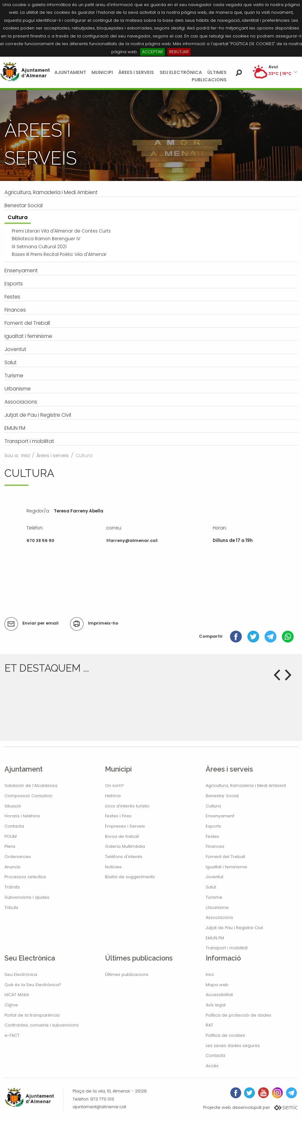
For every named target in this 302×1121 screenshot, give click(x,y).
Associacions (219, 917)
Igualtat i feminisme (226, 867)
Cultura (213, 806)
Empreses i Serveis (125, 826)
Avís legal (216, 1005)
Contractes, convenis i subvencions (41, 1025)
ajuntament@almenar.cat (99, 1107)
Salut (211, 887)
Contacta (14, 826)
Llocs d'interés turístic (127, 806)
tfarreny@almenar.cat (132, 540)
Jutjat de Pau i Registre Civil (234, 928)
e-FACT (12, 1035)
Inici (25, 455)
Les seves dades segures (233, 1046)
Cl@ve (11, 1005)
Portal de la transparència (32, 1015)
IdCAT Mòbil (16, 995)
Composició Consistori (28, 796)
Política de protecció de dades (238, 1015)
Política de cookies (225, 1035)
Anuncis (12, 867)
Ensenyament (220, 816)
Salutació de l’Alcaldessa (30, 785)
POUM (10, 836)
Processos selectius (25, 877)
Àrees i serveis (136, 72)
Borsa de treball (122, 836)
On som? (114, 785)
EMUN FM (215, 938)
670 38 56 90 (40, 540)
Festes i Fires (118, 816)
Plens (9, 846)
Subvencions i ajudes (26, 897)
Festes (212, 836)
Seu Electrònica (181, 72)
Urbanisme (217, 907)
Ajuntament (70, 72)
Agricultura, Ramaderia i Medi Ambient (246, 785)
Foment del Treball (225, 857)
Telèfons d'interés (123, 857)
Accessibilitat (219, 995)
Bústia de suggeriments (130, 877)
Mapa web (217, 985)
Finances (215, 846)
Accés (212, 1066)
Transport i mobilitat (227, 948)
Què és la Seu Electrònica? (32, 985)
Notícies (113, 867)
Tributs (11, 907)
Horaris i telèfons (22, 816)
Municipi (102, 72)
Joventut (214, 877)
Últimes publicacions (126, 974)
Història (113, 796)
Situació (12, 806)
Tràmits (12, 887)
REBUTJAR (179, 52)
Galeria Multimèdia (125, 846)
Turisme (214, 897)
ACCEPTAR (152, 52)
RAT (209, 1025)
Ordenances (17, 857)
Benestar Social (222, 796)
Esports (213, 826)
